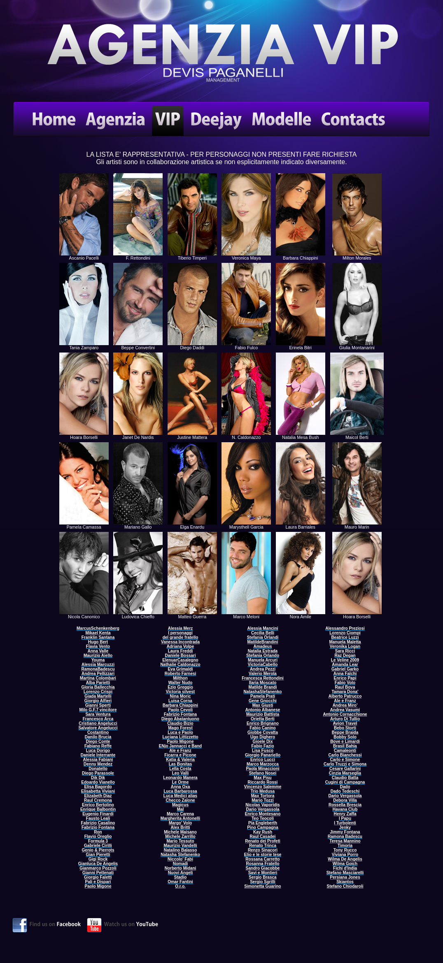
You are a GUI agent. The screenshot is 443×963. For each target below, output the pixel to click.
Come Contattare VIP (221, 53)
